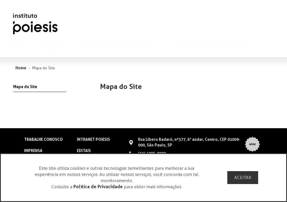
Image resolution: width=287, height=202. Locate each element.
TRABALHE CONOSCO (43, 139)
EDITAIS (84, 150)
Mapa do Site (25, 86)
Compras (192, 42)
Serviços (95, 42)
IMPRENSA (33, 150)
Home (20, 68)
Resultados (117, 42)
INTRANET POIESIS (93, 139)
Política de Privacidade (98, 186)
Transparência (219, 42)
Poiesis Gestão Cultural (35, 23)
